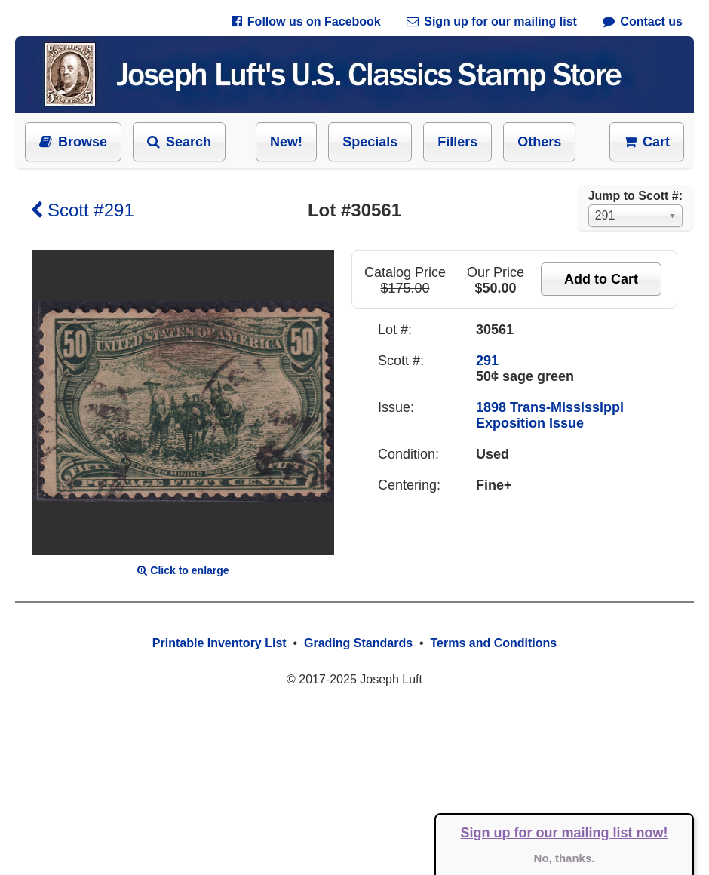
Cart (647, 141)
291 (487, 360)
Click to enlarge (183, 570)
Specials (369, 141)
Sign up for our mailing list (492, 21)
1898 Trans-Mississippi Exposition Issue (550, 415)
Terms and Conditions (493, 643)
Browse (73, 141)
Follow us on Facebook (306, 21)
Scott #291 (82, 210)
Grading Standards (358, 643)
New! (286, 141)
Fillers (457, 141)
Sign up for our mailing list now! (564, 832)
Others (539, 141)
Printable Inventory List (219, 643)
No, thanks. (564, 858)
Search (179, 141)
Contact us (643, 21)
